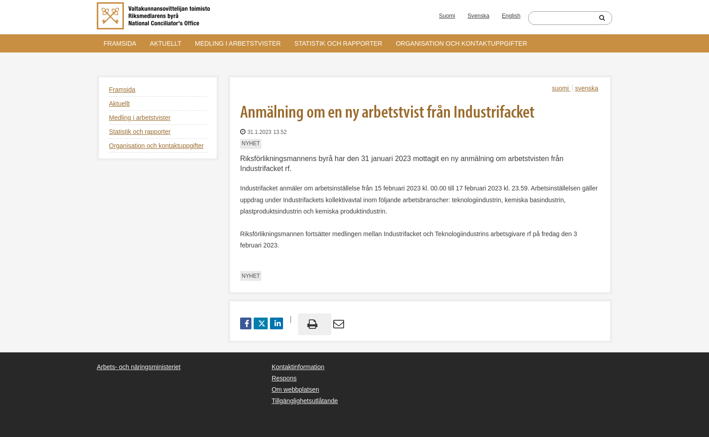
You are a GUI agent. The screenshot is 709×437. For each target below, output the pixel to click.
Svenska (478, 16)
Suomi (447, 16)
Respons (284, 378)
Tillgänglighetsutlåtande (305, 400)
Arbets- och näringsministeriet (138, 366)
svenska (586, 88)
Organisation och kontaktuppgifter (461, 43)
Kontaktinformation (298, 366)
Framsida (120, 43)
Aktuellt (165, 43)
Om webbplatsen (295, 389)
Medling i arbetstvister (238, 43)
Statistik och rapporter (338, 43)
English (511, 16)
